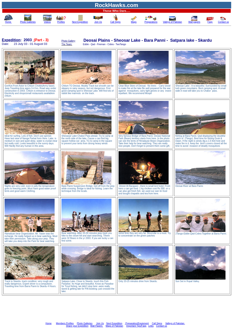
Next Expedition (114, 323)
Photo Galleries (84, 323)
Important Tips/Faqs (136, 326)
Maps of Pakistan (114, 326)
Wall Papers (96, 326)
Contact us (161, 326)
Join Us (100, 323)
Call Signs (157, 323)
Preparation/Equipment (137, 323)
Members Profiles (65, 323)
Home (49, 323)
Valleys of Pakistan (175, 323)
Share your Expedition (77, 326)
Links (151, 326)
